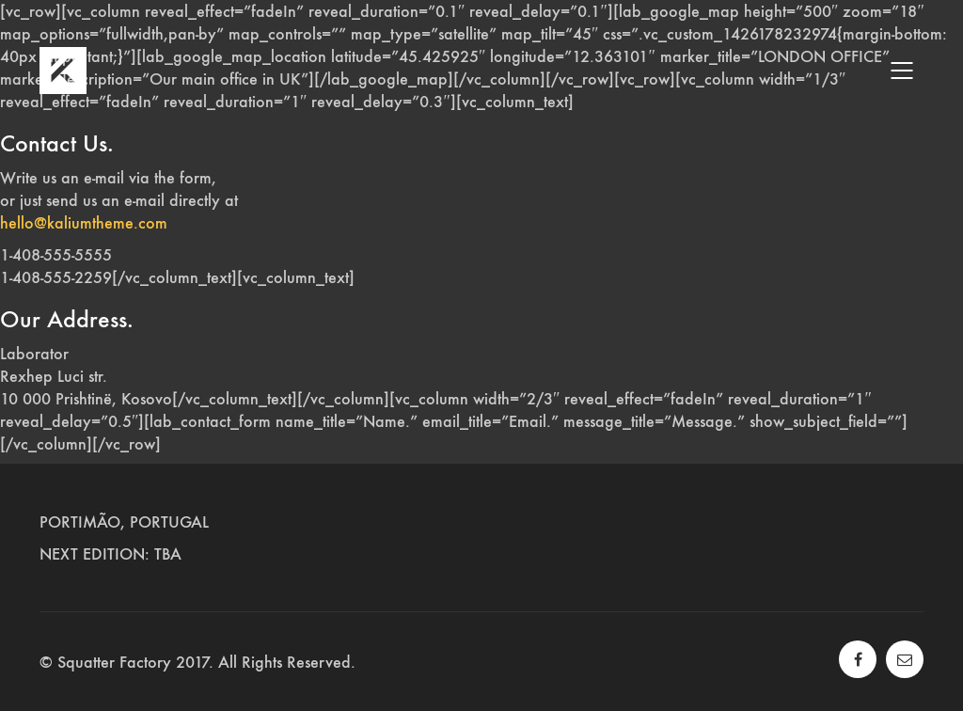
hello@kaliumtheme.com (83, 223)
